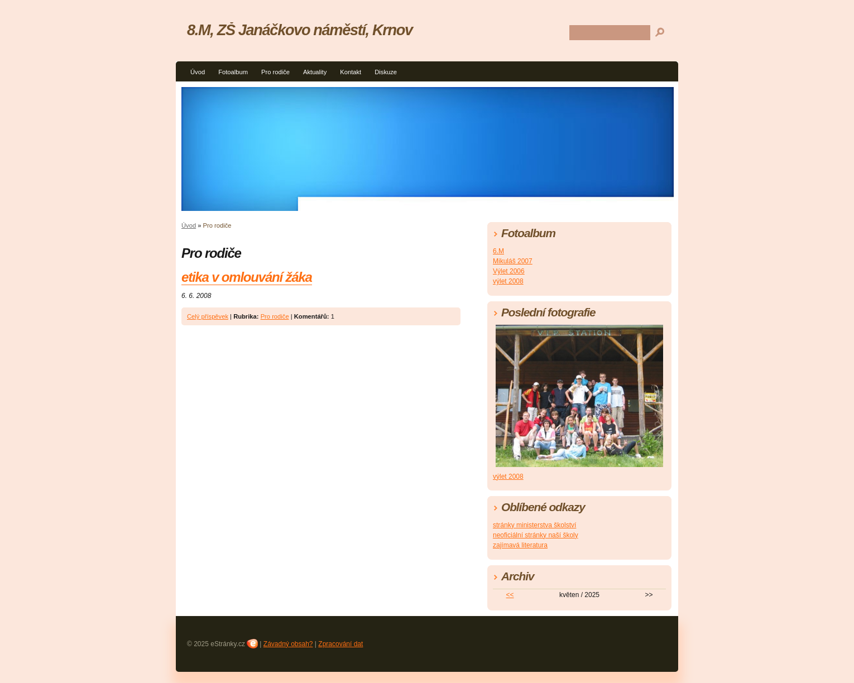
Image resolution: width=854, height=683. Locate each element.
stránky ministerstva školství (534, 525)
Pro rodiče (275, 72)
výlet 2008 (508, 281)
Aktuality (315, 72)
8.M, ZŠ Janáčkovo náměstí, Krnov (299, 30)
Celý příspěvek (207, 316)
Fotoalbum (233, 72)
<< (510, 595)
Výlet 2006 (509, 271)
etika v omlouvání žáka (246, 277)
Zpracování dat (340, 644)
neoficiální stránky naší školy (535, 535)
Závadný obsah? (288, 644)
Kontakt (350, 72)
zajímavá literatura (520, 545)
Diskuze (386, 72)
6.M (498, 251)
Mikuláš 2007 (512, 261)
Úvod (197, 72)
